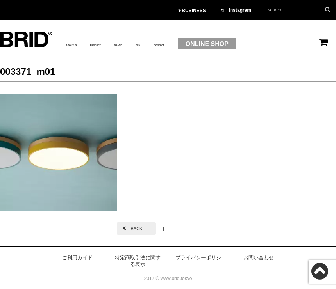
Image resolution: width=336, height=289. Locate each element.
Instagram (236, 10)
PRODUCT (124, 44)
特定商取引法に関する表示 (138, 261)
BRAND (162, 44)
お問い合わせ (258, 258)
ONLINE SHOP (282, 44)
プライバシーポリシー (198, 261)
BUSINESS (192, 10)
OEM (192, 44)
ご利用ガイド (77, 258)
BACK (136, 228)
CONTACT (226, 44)
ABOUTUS (81, 44)
